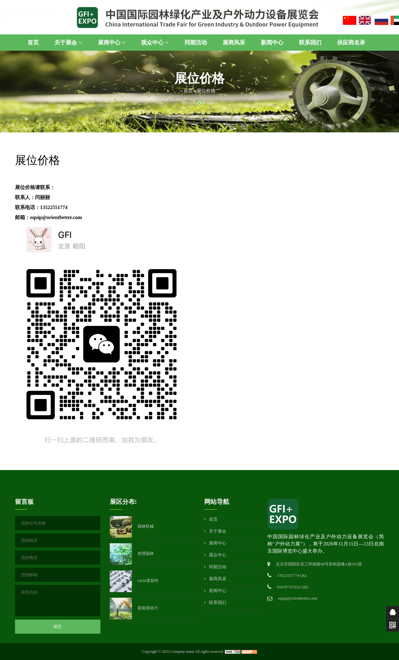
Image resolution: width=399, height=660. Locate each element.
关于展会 (68, 42)
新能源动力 (148, 608)
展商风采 (234, 42)
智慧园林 (146, 553)
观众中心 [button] (155, 42)
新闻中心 (272, 42)
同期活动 (195, 42)
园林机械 (146, 526)
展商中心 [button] (112, 42)
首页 (33, 42)
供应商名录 (351, 42)
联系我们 (310, 42)
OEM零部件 (148, 580)
